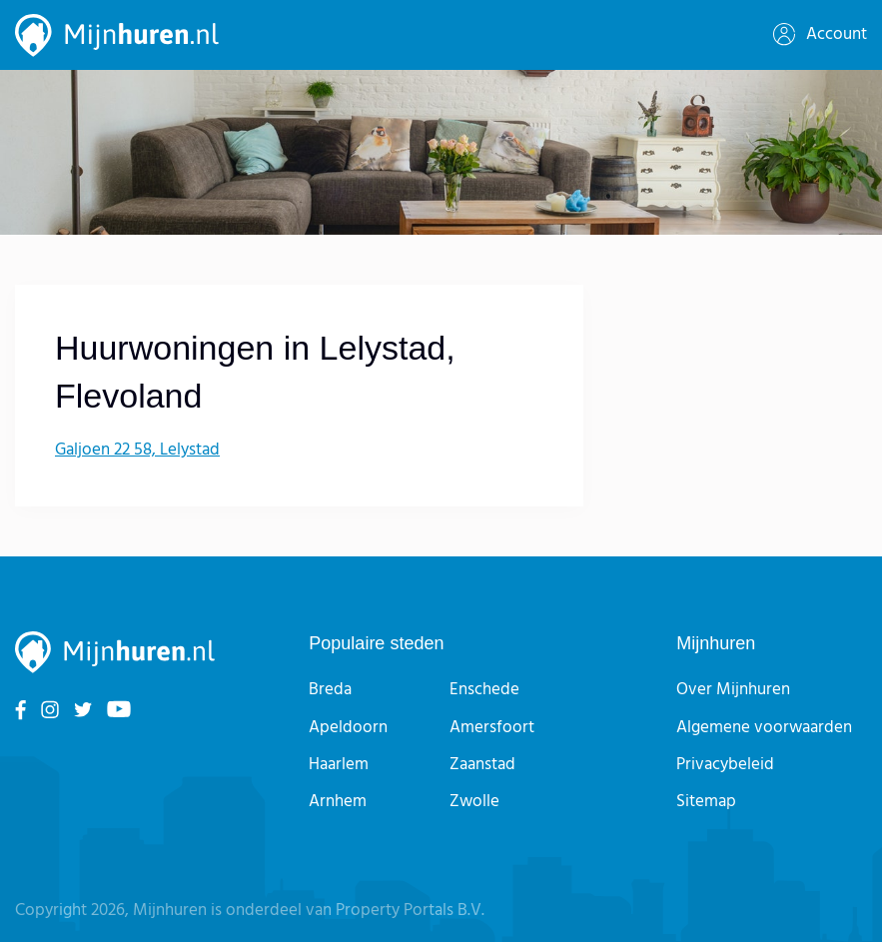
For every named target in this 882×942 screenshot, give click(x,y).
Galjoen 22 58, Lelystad (137, 450)
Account (820, 34)
